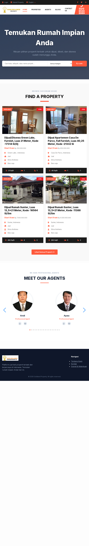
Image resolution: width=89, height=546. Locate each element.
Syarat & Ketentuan (79, 366)
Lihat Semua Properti (44, 252)
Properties (36, 9)
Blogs (58, 9)
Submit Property (17, 2)
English (30, 2)
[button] (29, 329)
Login (5, 2)
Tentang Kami (76, 361)
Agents (48, 9)
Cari (79, 63)
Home (25, 9)
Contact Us (68, 10)
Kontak (74, 364)
